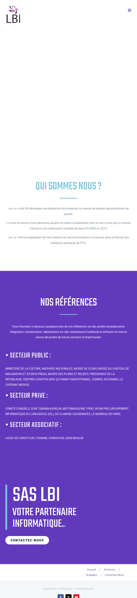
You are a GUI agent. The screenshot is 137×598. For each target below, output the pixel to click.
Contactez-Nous (114, 575)
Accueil (91, 569)
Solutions (109, 569)
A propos (91, 575)
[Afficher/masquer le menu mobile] (130, 10)
